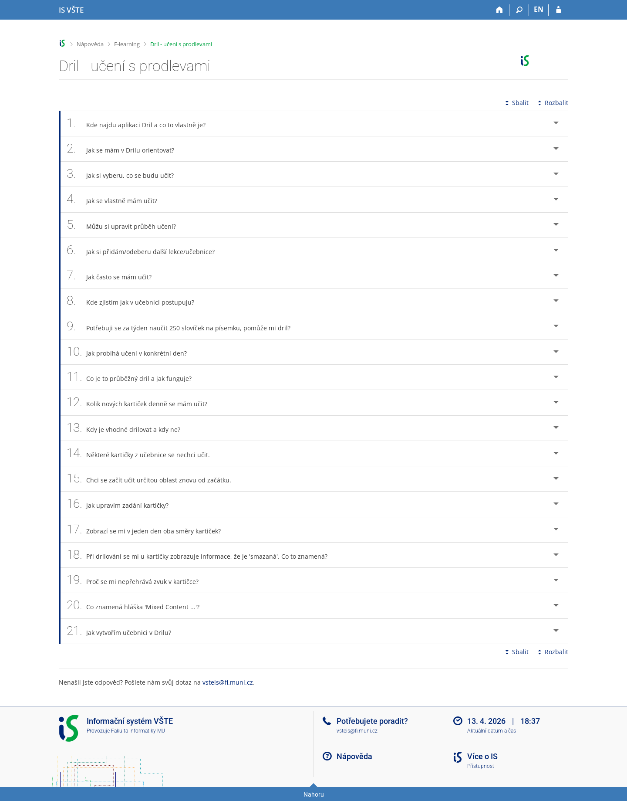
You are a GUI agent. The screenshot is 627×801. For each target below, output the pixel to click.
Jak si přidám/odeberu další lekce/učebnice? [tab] (145, 250)
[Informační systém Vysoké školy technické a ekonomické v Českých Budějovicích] (71, 10)
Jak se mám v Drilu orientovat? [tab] (125, 148)
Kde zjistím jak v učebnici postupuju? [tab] (135, 301)
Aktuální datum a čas (491, 731)
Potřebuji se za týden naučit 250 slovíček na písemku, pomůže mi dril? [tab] (183, 326)
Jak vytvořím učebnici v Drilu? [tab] (124, 631)
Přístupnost (480, 766)
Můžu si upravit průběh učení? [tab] (126, 225)
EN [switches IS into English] (538, 9)
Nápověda (90, 44)
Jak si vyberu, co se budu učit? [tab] (125, 174)
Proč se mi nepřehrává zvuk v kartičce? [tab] (137, 580)
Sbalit (516, 102)
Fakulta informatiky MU (138, 731)
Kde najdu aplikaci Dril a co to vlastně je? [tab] (141, 123)
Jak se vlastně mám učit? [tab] (117, 199)
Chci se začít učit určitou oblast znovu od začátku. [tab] (154, 478)
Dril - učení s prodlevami (181, 44)
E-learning (127, 44)
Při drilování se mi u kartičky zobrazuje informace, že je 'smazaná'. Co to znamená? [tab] (202, 555)
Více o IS (482, 756)
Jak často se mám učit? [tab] (114, 275)
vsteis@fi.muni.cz (227, 682)
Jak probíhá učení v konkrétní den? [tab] (131, 352)
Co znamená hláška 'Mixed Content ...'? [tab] (138, 605)
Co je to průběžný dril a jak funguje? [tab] (134, 377)
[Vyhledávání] (519, 10)
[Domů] (499, 10)
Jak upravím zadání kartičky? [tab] (122, 504)
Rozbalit (552, 102)
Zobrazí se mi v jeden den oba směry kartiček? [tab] (148, 529)
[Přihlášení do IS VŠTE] (558, 10)
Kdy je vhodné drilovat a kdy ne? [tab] (128, 428)
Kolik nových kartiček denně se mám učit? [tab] (142, 402)
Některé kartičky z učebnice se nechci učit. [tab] (143, 453)
